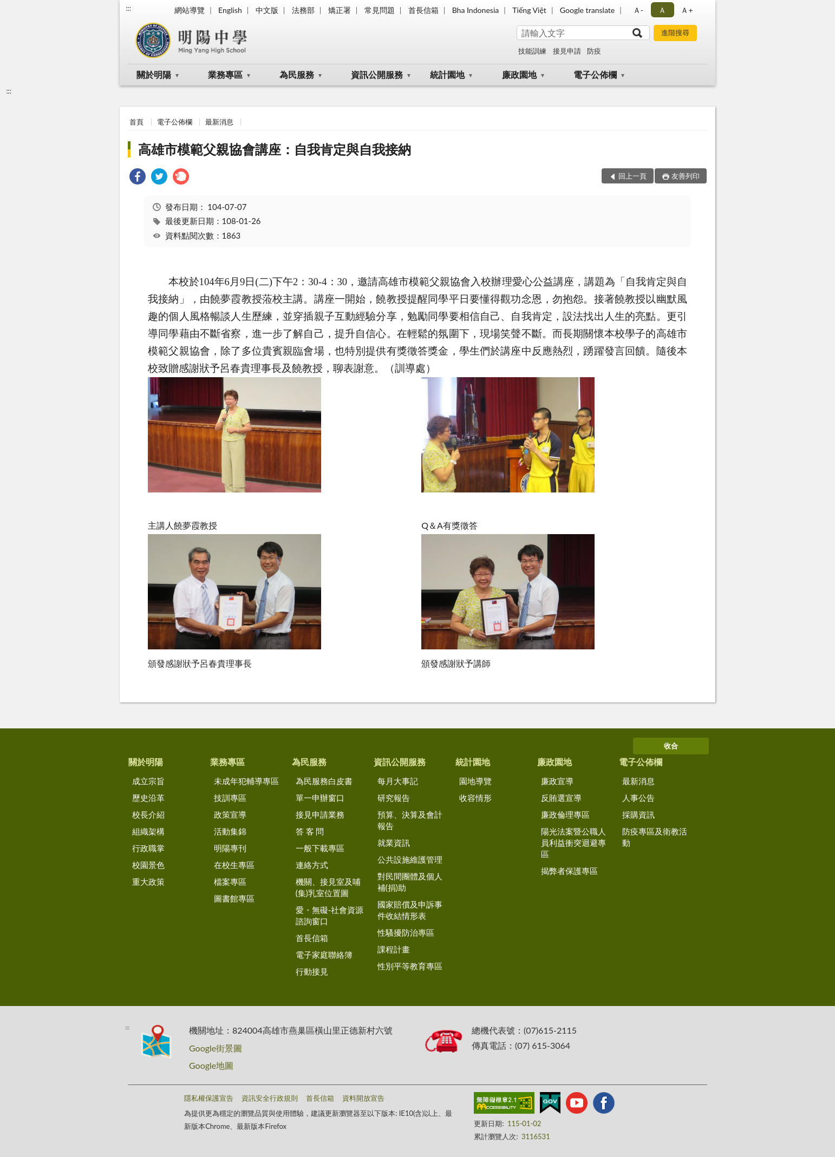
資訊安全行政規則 (270, 1098)
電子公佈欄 (595, 74)
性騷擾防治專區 (405, 932)
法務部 (303, 10)
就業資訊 (393, 842)
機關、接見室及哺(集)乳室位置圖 (328, 887)
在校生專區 (234, 865)
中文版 (267, 10)
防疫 (594, 51)
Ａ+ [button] (687, 10)
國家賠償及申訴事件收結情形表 (409, 910)
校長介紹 (148, 814)
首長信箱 (423, 10)
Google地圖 (211, 1065)
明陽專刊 (230, 848)
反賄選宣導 (561, 798)
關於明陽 (153, 74)
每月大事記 (397, 781)
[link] (137, 177)
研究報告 (393, 798)
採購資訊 (638, 814)
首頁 (136, 121)
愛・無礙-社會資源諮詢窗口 (330, 915)
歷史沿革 (148, 798)
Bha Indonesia (475, 10)
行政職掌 (148, 848)
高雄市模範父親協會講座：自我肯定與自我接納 (274, 149)
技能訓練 (532, 51)
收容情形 (475, 798)
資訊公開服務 (377, 74)
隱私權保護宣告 (208, 1098)
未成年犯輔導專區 (246, 781)
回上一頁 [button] (632, 176)
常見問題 (379, 10)
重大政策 (148, 881)
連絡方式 (312, 865)
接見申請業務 (320, 814)
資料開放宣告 (363, 1098)
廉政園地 (519, 74)
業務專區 (225, 74)
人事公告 (638, 798)
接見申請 (567, 51)
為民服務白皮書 (324, 781)
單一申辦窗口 (320, 798)
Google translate (587, 10)
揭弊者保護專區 (569, 871)
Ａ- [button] (638, 10)
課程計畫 (393, 949)
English (230, 10)
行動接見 (312, 971)
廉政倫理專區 (565, 814)
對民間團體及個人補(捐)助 (409, 881)
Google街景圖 (215, 1048)
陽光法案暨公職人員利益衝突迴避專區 (573, 842)
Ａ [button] (662, 10)
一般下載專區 (320, 848)
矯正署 (339, 10)
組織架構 (148, 831)
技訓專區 (230, 798)
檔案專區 (230, 881)
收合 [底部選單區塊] (671, 745)
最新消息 (219, 121)
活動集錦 (230, 831)
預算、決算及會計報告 (409, 820)
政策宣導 (230, 814)
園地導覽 (475, 781)
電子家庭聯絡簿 (324, 954)
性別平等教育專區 (409, 966)
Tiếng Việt (529, 10)
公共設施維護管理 (409, 859)
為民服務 (296, 74)
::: (128, 8)
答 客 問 (310, 831)
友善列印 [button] (685, 176)
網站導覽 (189, 10)
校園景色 (148, 865)
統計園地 (447, 74)
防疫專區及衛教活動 (654, 836)
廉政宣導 (557, 781)
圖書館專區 (234, 898)
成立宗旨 (148, 781)
